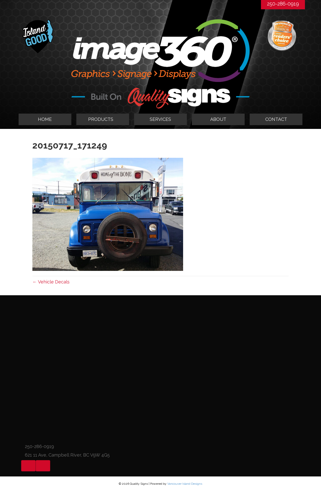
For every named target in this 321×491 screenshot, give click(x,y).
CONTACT (276, 119)
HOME (45, 119)
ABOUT (218, 119)
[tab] (102, 119)
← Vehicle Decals (51, 281)
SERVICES (160, 119)
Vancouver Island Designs (184, 483)
